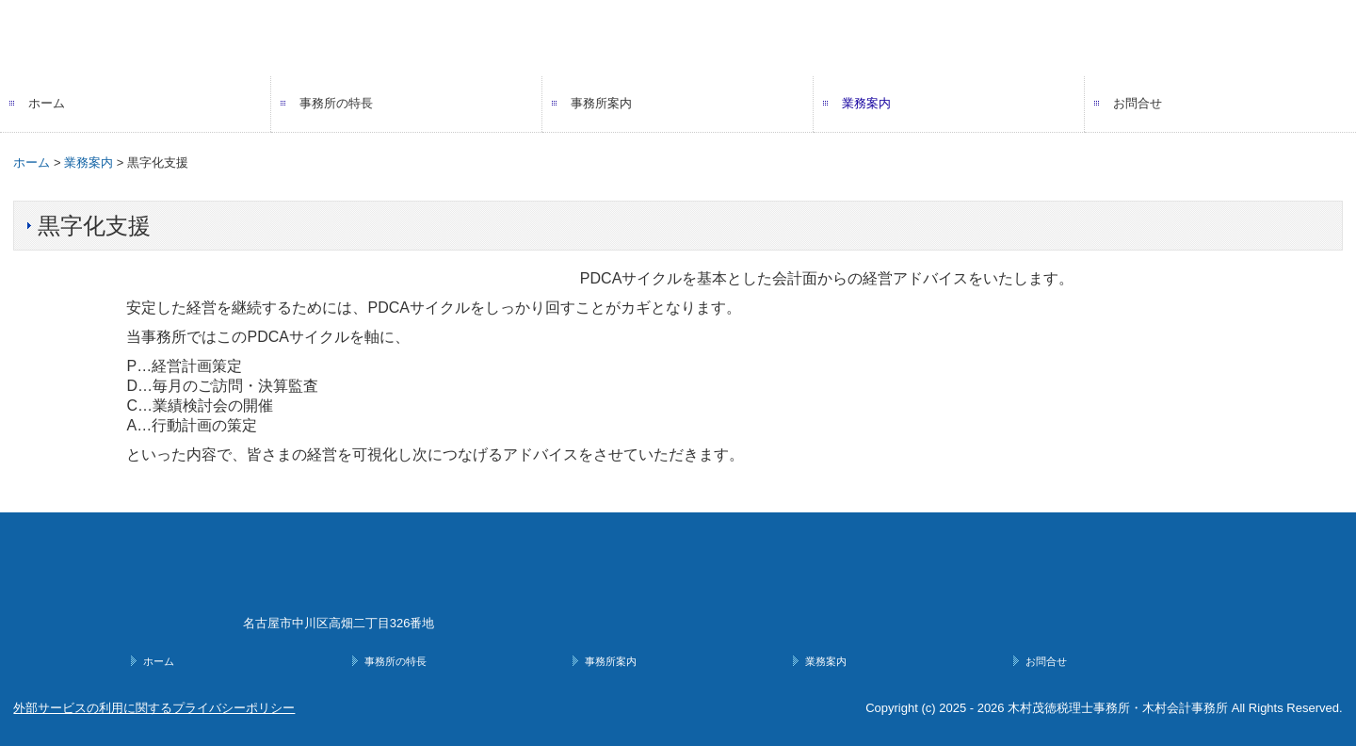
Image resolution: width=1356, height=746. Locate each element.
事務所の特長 (336, 103)
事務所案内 (601, 103)
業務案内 (866, 103)
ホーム (46, 103)
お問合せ (1137, 103)
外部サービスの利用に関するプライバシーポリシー (154, 708)
